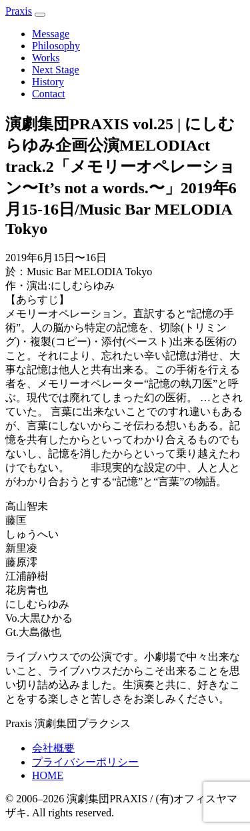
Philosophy (56, 45)
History (48, 81)
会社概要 (53, 748)
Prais (18, 11)
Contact (48, 93)
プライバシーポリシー (85, 762)
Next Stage (55, 69)
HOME (47, 775)
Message (50, 33)
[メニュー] (40, 15)
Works (45, 57)
